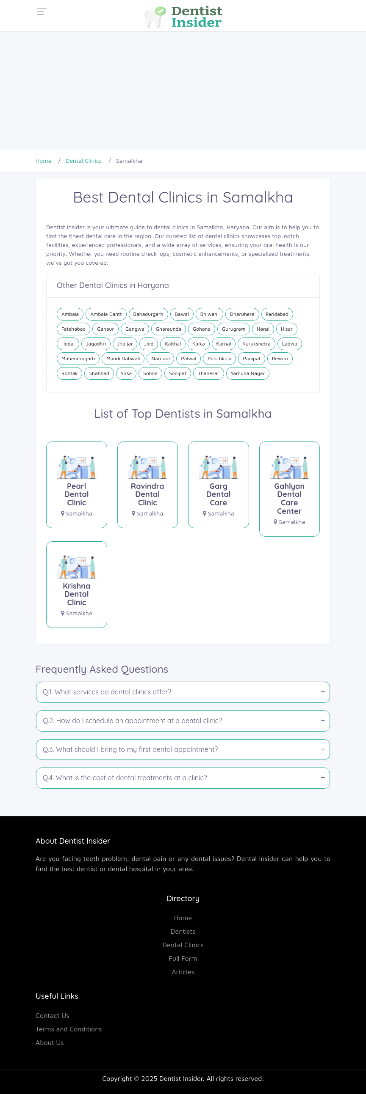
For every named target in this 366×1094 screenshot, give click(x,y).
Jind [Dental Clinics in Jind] (148, 343)
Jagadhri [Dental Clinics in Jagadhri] (96, 343)
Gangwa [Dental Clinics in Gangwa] (134, 329)
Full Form (183, 958)
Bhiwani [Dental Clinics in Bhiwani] (209, 314)
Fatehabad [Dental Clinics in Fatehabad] (73, 329)
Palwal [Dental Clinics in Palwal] (188, 358)
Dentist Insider (181, 1078)
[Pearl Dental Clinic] (77, 484)
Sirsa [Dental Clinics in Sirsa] (126, 373)
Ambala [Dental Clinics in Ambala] (70, 314)
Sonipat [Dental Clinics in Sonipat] (177, 373)
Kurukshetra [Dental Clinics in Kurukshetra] (256, 343)
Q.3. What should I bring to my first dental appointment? (130, 749)
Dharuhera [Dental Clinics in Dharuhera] (242, 314)
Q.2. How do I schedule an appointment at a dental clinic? (132, 720)
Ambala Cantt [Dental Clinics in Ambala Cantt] (106, 314)
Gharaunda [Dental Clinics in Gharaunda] (168, 329)
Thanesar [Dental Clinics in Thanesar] (208, 373)
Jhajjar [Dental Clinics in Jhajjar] (125, 343)
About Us (50, 1042)
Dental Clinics (182, 945)
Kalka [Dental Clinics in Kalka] (198, 343)
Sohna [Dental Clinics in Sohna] (150, 373)
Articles (183, 972)
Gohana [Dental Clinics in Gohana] (202, 329)
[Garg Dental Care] (218, 484)
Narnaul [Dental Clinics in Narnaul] (160, 358)
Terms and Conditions (69, 1029)
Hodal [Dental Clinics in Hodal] (68, 343)
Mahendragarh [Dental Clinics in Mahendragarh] (78, 358)
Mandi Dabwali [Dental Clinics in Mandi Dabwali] (123, 358)
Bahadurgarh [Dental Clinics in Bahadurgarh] (148, 314)
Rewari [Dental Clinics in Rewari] (280, 358)
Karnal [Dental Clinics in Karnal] (223, 343)
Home (183, 917)
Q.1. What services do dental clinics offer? (107, 692)
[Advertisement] (183, 90)
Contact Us (52, 1015)
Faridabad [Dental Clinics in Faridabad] (277, 314)
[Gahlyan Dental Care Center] (290, 488)
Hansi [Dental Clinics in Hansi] (263, 329)
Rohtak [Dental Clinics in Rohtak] (69, 373)
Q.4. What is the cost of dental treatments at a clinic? (125, 777)
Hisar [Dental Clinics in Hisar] (287, 329)
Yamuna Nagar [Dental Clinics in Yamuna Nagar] (248, 373)
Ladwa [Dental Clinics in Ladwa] (289, 343)
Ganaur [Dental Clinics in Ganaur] (105, 329)
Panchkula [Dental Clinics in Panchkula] (219, 358)
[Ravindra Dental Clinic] (148, 484)
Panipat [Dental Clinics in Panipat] (252, 358)
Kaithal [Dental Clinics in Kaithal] (173, 343)
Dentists (183, 931)
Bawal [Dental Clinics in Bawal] (182, 314)
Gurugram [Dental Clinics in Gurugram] (233, 329)
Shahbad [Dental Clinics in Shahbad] (99, 373)
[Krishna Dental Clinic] (77, 584)
